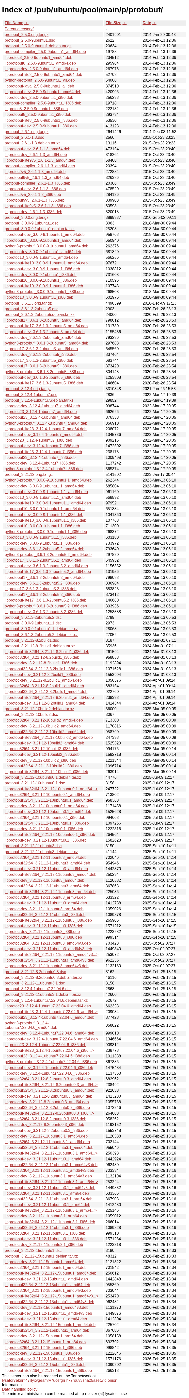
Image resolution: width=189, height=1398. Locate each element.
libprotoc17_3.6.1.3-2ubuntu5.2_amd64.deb (43, 560)
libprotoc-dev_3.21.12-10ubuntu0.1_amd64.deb (46, 806)
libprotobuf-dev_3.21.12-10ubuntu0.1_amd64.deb (48, 812)
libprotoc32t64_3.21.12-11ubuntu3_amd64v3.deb (48, 943)
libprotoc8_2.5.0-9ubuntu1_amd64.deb (38, 57)
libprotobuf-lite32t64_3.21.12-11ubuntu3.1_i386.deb (50, 1222)
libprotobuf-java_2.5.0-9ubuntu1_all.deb (39, 86)
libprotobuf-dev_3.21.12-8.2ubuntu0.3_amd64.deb (48, 1096)
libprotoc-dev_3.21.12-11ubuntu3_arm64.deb (44, 909)
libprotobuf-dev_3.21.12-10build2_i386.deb (42, 754)
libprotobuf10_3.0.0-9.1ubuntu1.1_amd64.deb (45, 509)
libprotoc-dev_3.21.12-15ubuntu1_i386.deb (42, 1353)
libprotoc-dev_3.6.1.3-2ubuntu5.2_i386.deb (42, 583)
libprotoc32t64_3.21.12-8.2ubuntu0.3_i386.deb (45, 1119)
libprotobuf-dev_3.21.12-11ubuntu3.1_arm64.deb (47, 1205)
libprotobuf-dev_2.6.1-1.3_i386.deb (35, 189)
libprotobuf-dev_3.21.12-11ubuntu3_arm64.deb (46, 903)
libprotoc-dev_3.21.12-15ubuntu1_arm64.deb (44, 1336)
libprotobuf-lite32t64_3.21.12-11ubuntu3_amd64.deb (50, 874)
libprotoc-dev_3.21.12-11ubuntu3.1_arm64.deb (46, 1216)
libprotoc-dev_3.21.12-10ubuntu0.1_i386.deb (44, 829)
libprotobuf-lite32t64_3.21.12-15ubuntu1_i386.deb (48, 1370)
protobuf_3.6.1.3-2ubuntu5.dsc (31, 309)
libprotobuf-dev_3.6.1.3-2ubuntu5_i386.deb (42, 377)
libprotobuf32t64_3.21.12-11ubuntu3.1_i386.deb (47, 1227)
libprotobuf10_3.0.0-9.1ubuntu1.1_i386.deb (42, 526)
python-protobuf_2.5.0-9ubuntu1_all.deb (40, 80)
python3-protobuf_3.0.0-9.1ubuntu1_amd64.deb (46, 246)
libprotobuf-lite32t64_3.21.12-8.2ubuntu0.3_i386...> (49, 1113)
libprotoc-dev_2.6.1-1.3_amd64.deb (36, 155)
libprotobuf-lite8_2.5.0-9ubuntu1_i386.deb (41, 120)
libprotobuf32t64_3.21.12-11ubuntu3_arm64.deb (47, 886)
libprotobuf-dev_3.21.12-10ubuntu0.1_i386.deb (46, 840)
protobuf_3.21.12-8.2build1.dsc (32, 640)
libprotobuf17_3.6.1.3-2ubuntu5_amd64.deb (43, 320)
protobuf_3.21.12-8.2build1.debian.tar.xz (40, 646)
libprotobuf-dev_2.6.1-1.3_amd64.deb (37, 149)
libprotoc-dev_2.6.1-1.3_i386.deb (33, 212)
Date (146, 23)
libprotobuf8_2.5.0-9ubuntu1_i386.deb (38, 114)
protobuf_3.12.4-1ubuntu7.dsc (31, 395)
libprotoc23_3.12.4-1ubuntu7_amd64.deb (41, 412)
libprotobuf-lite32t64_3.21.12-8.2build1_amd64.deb (49, 697)
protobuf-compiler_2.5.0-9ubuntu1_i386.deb (43, 103)
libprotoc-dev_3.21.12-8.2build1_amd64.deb (43, 680)
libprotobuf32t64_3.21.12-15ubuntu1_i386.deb (45, 1365)
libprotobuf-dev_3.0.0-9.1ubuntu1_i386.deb (42, 269)
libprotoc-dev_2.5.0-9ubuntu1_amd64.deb (41, 69)
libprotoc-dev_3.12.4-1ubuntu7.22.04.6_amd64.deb (49, 1033)
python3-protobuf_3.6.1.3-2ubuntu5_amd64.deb (46, 343)
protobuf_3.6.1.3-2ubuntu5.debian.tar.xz (40, 314)
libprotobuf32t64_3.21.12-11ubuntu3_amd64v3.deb (49, 960)
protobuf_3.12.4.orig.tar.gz (28, 389)
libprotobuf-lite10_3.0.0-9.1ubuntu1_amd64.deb (46, 263)
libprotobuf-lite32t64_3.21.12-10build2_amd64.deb (49, 737)
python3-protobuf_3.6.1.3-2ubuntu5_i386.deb (44, 372)
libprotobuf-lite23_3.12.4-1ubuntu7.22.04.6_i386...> (49, 1050)
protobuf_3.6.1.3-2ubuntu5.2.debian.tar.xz (41, 635)
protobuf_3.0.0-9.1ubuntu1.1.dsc (33, 623)
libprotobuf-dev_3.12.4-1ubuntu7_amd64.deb (44, 434)
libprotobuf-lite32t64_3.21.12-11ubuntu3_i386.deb (48, 920)
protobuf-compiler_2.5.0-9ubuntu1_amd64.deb (45, 52)
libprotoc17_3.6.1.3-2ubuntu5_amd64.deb (41, 349)
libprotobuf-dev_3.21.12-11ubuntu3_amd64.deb (46, 869)
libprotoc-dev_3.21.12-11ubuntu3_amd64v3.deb (47, 966)
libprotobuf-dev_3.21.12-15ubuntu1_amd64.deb (46, 1279)
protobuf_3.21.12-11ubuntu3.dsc (33, 846)
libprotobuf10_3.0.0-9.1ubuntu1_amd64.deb (43, 240)
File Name (14, 23)
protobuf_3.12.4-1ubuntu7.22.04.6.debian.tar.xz (46, 1000)
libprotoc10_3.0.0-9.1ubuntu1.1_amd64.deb (43, 497)
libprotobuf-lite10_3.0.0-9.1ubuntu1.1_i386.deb (45, 520)
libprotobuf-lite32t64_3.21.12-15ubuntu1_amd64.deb (50, 1273)
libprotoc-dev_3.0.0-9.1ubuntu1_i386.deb (41, 275)
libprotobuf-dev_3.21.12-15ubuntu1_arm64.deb (46, 1319)
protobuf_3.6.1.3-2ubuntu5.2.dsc (33, 617)
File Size (113, 23)
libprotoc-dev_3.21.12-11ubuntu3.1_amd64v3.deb (48, 1176)
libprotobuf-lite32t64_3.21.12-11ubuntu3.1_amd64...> (51, 1153)
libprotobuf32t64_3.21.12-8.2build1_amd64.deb (46, 692)
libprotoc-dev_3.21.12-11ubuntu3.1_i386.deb (44, 1245)
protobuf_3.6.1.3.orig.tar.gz (28, 303)
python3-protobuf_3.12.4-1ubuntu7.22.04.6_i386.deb (51, 1062)
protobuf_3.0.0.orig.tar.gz (26, 217)
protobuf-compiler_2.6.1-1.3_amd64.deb (40, 166)
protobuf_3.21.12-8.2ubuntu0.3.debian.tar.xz (43, 977)
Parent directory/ (19, 29)
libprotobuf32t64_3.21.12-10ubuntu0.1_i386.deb (47, 823)
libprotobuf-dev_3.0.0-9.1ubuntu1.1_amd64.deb (46, 492)
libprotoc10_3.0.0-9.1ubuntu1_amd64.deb (41, 257)
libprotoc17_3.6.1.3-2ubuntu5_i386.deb (39, 360)
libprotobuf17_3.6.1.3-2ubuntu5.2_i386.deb (42, 594)
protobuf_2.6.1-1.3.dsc (24, 137)
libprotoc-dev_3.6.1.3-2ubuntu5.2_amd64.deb (44, 549)
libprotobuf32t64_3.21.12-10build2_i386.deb (43, 766)
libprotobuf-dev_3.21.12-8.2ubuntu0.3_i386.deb (46, 1130)
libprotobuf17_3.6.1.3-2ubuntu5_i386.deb (41, 366)
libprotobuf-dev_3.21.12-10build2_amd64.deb (44, 743)
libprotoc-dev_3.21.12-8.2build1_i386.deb (41, 663)
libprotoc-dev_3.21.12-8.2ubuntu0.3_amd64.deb (47, 1102)
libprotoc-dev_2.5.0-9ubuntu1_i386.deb (39, 97)
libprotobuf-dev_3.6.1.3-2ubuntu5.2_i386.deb (44, 612)
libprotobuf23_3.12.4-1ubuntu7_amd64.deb (42, 417)
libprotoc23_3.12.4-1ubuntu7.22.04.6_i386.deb (45, 1045)
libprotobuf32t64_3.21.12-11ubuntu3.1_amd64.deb (49, 1147)
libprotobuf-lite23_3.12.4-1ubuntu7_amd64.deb (46, 429)
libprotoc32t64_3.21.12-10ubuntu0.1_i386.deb (45, 817)
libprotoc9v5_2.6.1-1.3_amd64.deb (35, 172)
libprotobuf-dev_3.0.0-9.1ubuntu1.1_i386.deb (44, 515)
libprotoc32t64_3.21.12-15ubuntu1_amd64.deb (46, 1267)
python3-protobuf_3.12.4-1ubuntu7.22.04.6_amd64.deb (31, 1025)
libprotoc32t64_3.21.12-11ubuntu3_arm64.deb (45, 897)
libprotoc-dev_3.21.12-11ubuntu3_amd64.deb (44, 880)
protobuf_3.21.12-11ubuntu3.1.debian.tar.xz (43, 994)
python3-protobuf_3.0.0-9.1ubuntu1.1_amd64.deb (48, 480)
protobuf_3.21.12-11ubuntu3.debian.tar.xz (41, 852)
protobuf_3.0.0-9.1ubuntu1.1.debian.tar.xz (41, 629)
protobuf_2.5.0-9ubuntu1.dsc (30, 40)
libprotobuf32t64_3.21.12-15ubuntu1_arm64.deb (47, 1330)
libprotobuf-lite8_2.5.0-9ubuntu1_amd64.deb (43, 74)
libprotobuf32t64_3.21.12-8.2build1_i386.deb (44, 669)
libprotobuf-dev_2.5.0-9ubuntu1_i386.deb (41, 126)
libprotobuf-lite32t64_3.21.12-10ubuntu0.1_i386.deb (50, 834)
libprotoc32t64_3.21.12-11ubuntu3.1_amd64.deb (47, 1142)
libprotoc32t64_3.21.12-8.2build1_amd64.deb (44, 686)
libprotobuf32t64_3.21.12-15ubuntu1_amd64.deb (47, 1285)
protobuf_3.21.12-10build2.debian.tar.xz (39, 709)
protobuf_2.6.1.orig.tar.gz (26, 132)
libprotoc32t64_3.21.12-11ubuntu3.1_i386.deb (45, 1233)
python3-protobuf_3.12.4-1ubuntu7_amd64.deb (46, 423)
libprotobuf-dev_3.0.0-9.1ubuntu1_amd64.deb (45, 234)
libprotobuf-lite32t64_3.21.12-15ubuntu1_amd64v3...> (51, 1296)
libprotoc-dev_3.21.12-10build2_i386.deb (40, 760)
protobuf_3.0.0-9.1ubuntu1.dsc (31, 223)
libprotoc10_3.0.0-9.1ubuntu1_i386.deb (39, 297)
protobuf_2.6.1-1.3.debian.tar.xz (32, 143)
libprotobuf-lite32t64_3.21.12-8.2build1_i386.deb (47, 652)
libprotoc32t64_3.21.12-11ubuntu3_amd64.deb (46, 857)
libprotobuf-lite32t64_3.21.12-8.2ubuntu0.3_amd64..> (51, 1085)
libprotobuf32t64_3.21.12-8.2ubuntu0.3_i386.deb (47, 1107)
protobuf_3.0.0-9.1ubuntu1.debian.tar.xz (40, 229)
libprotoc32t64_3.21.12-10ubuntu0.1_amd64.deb (47, 795)
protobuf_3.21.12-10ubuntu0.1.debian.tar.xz (43, 777)
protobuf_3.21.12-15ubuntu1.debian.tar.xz (41, 1256)
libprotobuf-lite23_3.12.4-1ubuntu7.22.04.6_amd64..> (51, 1012)
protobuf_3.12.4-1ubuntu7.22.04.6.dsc (38, 989)
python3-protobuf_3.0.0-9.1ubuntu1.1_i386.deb (46, 532)
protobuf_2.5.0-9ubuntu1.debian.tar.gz (38, 46)
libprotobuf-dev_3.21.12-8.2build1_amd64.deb (45, 703)
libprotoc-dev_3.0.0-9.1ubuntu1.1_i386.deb (42, 543)
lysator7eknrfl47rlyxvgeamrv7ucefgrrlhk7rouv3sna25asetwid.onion (59, 1380)
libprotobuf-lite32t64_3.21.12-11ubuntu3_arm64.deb (50, 892)
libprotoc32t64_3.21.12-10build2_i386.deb (41, 749)
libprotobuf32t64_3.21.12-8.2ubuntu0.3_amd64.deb (49, 1090)
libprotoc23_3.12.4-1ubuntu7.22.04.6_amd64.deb (48, 1006)
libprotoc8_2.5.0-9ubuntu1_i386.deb (36, 109)
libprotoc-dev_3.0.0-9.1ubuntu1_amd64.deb (43, 252)
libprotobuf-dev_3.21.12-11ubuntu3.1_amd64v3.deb (50, 1188)
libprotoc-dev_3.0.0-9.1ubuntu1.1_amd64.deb (44, 486)
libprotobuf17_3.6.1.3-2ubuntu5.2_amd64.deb (45, 577)
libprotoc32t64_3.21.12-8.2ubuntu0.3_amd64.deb (48, 1079)
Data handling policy (19, 1389)
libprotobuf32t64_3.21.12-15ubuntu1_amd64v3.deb (49, 1302)
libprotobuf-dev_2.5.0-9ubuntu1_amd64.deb (43, 92)
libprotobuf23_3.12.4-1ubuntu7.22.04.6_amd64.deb (49, 1017)
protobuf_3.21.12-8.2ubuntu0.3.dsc (35, 972)
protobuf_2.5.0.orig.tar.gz (26, 35)
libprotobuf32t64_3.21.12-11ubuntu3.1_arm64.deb (49, 1199)
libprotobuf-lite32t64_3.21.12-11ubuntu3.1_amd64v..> (51, 1182)
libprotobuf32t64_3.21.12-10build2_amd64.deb (45, 732)
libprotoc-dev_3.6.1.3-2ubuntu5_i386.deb (41, 354)
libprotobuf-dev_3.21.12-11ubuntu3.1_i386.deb (46, 1239)
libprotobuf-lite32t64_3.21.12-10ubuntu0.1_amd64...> (51, 789)
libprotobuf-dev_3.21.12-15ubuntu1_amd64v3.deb (48, 1313)
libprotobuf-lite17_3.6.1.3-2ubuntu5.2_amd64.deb (48, 572)
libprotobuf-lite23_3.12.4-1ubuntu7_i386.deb (43, 452)
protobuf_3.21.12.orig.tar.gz (29, 474)
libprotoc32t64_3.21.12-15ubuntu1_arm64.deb (45, 1342)
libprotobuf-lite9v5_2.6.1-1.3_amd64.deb (40, 160)
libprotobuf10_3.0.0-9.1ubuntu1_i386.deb (41, 280)
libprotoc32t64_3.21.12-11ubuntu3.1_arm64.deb (47, 1193)
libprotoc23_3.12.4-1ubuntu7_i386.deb (38, 440)
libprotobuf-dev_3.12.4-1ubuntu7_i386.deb (42, 446)
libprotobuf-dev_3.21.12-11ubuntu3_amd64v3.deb (48, 949)
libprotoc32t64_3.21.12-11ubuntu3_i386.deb (43, 937)
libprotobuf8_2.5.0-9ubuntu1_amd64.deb (40, 63)
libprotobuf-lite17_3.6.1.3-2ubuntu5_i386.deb (44, 383)
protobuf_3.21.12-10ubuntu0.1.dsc (35, 783)
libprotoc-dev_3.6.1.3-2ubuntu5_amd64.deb (43, 337)
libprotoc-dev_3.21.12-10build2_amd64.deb (43, 726)
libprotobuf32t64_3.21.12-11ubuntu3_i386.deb (45, 915)
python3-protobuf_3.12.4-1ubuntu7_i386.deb (44, 469)
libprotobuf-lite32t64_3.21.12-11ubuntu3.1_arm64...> (51, 1210)
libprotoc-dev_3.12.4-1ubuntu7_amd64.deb (42, 406)
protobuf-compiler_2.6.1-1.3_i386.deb (37, 183)
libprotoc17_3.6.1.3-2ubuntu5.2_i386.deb (41, 589)
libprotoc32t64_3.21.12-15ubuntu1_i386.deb (43, 1348)
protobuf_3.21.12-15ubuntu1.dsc (33, 1250)
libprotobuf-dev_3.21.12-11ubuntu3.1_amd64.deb (48, 1159)
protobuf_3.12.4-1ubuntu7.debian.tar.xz (39, 400)
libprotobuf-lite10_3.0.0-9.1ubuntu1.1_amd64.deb (48, 503)
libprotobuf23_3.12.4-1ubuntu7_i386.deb (40, 457)
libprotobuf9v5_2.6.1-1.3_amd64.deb (37, 177)
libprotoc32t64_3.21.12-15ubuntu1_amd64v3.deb (48, 1290)
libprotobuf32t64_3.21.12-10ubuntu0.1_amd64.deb (49, 800)
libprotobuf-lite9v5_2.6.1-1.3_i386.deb (38, 206)
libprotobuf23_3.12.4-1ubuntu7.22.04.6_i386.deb (47, 1056)
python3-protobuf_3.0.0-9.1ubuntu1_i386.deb (44, 292)
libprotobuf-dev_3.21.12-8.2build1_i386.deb (43, 675)
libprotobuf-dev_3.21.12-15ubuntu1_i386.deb (44, 1359)
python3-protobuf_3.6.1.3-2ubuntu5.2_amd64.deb (48, 554)
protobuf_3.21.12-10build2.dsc (31, 714)
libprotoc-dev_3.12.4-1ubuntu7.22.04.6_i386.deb (47, 1073)
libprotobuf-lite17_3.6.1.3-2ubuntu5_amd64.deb (46, 326)
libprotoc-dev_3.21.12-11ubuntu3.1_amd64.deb (46, 1136)
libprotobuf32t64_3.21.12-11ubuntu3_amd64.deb (47, 863)
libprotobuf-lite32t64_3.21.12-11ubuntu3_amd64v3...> (51, 954)
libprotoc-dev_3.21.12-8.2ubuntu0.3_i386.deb (44, 1124)
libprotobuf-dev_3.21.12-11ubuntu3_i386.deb (44, 926)
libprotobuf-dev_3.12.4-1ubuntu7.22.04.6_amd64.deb (51, 1039)
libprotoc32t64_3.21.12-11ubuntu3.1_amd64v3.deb (49, 1170)
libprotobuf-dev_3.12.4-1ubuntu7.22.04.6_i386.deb (49, 1068)
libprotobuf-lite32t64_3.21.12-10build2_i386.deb (46, 772)
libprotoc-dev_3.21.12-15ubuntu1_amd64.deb (44, 1262)
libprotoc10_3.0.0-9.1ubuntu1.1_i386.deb (41, 537)
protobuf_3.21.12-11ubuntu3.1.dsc (35, 983)
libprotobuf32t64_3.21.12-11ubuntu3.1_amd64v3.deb (51, 1165)
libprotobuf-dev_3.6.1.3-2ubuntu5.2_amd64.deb (46, 566)
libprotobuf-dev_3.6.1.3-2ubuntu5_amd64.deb (45, 332)
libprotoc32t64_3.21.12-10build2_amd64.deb (44, 720)
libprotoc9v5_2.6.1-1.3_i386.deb (33, 194)
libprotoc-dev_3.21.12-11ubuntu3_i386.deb (42, 932)
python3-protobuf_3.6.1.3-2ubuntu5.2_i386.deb (46, 606)
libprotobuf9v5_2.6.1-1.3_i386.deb (34, 200)
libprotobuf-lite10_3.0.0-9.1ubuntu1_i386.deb (44, 286)
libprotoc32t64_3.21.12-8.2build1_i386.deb (42, 657)
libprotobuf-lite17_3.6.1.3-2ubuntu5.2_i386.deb (45, 600)
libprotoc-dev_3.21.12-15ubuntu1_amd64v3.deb (47, 1307)
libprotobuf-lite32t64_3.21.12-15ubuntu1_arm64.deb (50, 1325)
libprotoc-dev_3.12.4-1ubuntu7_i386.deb (40, 463)
